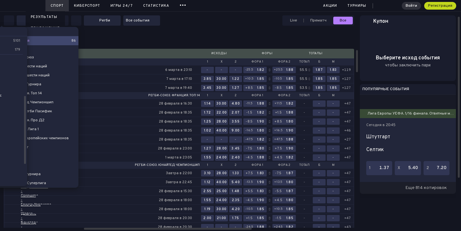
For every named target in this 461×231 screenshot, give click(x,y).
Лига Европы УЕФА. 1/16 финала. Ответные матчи (412, 113)
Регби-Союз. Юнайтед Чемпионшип (167, 165)
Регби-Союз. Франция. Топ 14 (174, 96)
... (183, 4)
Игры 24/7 (121, 6)
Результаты (44, 17)
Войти (411, 5)
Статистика (156, 6)
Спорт (57, 6)
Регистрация (440, 5)
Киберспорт (87, 6)
